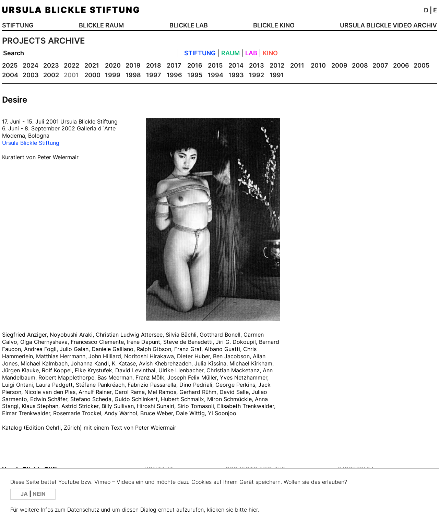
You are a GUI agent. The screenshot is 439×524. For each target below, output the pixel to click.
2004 (10, 75)
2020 (113, 65)
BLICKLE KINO (274, 25)
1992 (256, 75)
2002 (51, 75)
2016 (194, 65)
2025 (9, 65)
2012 (277, 65)
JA (25, 494)
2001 (71, 75)
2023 (51, 65)
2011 (297, 65)
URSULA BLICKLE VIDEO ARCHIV (388, 25)
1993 (236, 75)
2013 (256, 65)
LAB (251, 53)
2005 (421, 65)
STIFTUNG (18, 25)
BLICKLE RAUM (101, 25)
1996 (174, 75)
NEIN (39, 494)
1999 (112, 75)
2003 (31, 75)
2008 (360, 65)
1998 (133, 75)
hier (253, 509)
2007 (380, 65)
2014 (236, 65)
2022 (71, 65)
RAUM (230, 53)
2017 (174, 65)
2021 (91, 65)
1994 (215, 75)
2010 (318, 65)
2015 (215, 65)
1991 (277, 75)
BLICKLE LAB (188, 25)
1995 (194, 75)
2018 (153, 65)
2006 (401, 65)
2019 (133, 65)
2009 (339, 65)
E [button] (435, 10)
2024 (30, 65)
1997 (153, 75)
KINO (270, 53)
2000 (92, 75)
